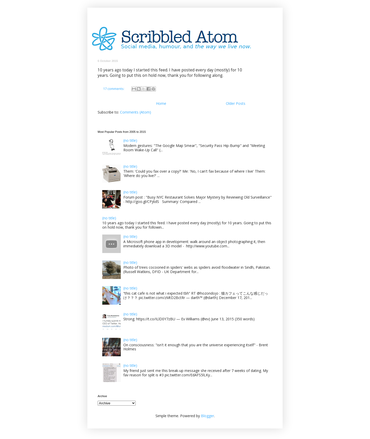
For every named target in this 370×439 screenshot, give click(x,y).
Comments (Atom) (135, 112)
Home (161, 103)
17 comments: (114, 89)
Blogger (207, 415)
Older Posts (235, 103)
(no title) (130, 140)
